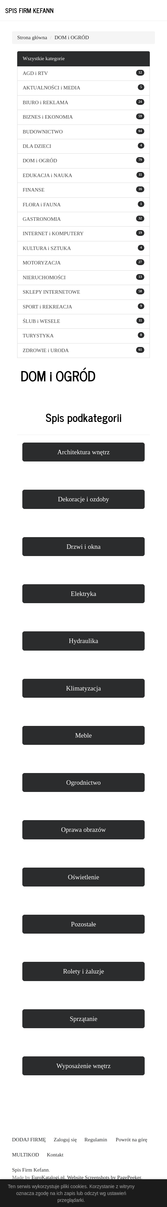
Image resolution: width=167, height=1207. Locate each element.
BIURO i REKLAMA (45, 102)
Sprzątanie (83, 1018)
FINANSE (33, 190)
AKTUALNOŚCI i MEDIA (51, 87)
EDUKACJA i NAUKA (47, 175)
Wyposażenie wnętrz (83, 1065)
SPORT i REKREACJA (47, 306)
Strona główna (32, 37)
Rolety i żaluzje (83, 971)
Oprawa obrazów (83, 829)
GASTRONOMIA (42, 219)
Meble (83, 735)
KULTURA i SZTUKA (47, 248)
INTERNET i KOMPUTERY (53, 233)
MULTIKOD (25, 1154)
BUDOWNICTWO (43, 131)
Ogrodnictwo (83, 782)
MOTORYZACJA (42, 262)
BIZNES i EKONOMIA (48, 117)
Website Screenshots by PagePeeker (104, 1177)
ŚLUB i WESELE (41, 321)
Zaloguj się (65, 1139)
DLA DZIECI (37, 146)
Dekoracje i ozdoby (83, 499)
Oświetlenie (83, 877)
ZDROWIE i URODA (46, 350)
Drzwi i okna (83, 546)
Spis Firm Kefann (29, 10)
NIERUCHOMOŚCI (44, 277)
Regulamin (96, 1139)
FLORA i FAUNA (42, 204)
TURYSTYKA (38, 335)
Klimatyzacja (83, 688)
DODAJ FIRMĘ (29, 1139)
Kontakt (55, 1154)
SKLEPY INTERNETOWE (51, 292)
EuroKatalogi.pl (48, 1177)
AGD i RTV (35, 73)
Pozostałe (83, 924)
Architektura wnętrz (83, 452)
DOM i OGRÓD (72, 37)
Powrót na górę (131, 1139)
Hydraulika (83, 640)
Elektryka (83, 593)
